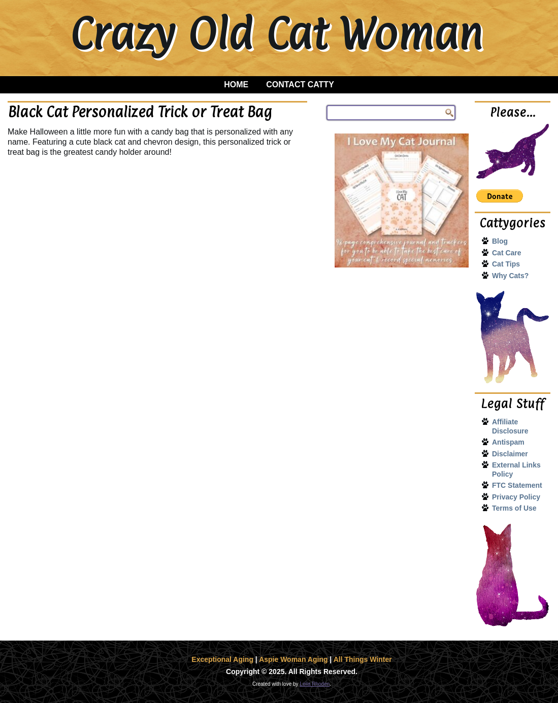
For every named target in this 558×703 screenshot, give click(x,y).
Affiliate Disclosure (510, 426)
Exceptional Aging (222, 659)
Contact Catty (300, 84)
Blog (500, 241)
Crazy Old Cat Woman (276, 33)
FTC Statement (517, 485)
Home (236, 84)
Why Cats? (510, 276)
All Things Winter (363, 659)
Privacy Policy (516, 497)
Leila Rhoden (315, 684)
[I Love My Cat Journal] (402, 200)
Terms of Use (514, 508)
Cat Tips (506, 264)
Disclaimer (510, 454)
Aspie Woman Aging (293, 659)
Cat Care (506, 253)
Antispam (508, 442)
